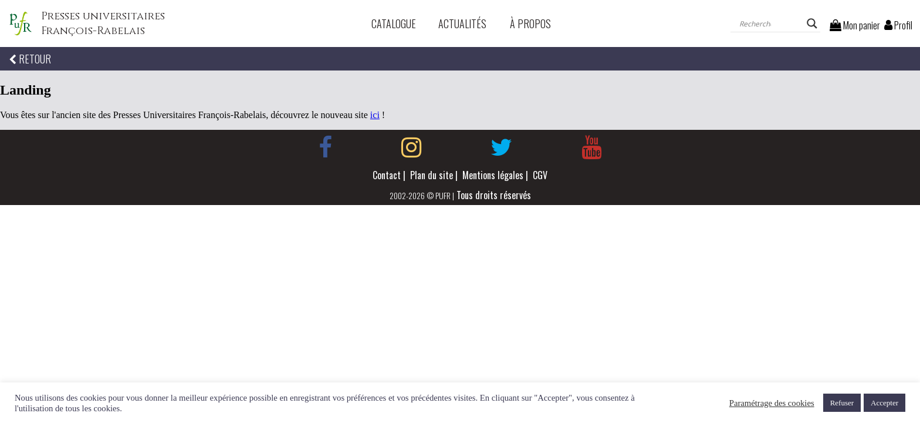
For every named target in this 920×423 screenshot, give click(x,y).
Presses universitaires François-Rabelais (103, 23)
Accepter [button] (884, 402)
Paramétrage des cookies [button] (771, 403)
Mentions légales (492, 175)
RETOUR (30, 58)
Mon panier (855, 25)
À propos (530, 23)
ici (375, 115)
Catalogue (393, 23)
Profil (898, 25)
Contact (387, 175)
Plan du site (431, 175)
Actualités (462, 23)
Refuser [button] (842, 402)
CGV (540, 175)
